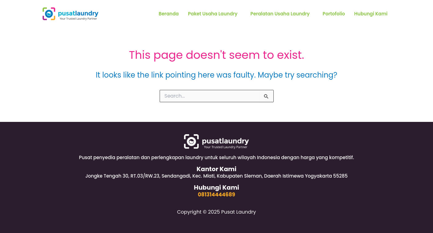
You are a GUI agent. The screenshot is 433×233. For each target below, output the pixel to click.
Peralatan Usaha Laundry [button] (279, 13)
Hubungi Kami (371, 13)
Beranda (168, 13)
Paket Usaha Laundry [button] (212, 13)
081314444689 (217, 194)
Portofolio (333, 13)
